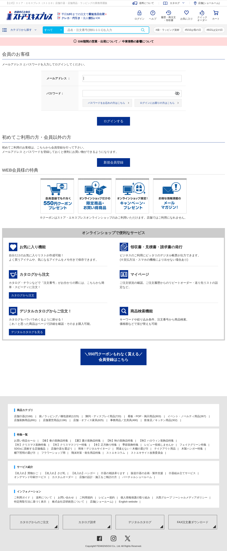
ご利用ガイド (22, 497)
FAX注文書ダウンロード (192, 522)
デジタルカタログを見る (27, 332)
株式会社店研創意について (68, 501)
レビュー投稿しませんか (159, 444)
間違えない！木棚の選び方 (132, 448)
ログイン (139, 18)
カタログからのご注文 (34, 522)
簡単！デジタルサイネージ (94, 448)
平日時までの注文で (84, 14)
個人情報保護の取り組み (135, 497)
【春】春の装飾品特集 (54, 440)
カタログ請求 (87, 522)
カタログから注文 (22, 295)
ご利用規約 (86, 497)
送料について (44, 497)
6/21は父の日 (215, 29)
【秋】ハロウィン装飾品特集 (156, 440)
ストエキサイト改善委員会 (147, 452)
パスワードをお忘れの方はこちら (106, 102)
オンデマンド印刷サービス (30, 477)
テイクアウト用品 (165, 448)
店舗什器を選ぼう (61, 448)
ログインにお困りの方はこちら (157, 102)
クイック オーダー (202, 16)
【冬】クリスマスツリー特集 (69, 444)
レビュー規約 (107, 497)
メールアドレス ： (58, 78)
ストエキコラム (115, 452)
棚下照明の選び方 (24, 452)
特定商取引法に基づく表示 (30, 501)
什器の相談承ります (113, 473)
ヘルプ (152, 18)
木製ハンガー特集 (192, 448)
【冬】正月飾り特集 (105, 444)
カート (216, 18)
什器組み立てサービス (182, 473)
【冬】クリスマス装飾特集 (30, 444)
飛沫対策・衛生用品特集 (86, 452)
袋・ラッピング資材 (168, 29)
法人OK (80, 18)
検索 (143, 30)
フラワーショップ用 (53, 452)
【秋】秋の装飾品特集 (119, 440)
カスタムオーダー (62, 477)
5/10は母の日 (193, 29)
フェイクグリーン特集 (193, 444)
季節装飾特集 (130, 444)
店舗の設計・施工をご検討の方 (98, 477)
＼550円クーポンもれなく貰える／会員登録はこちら (113, 357)
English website (128, 501)
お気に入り (186, 18)
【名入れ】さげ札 (54, 473)
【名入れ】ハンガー (83, 473)
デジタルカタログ (139, 522)
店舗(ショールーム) (101, 501)
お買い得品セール (24, 440)
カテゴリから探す (21, 29)
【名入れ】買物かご (26, 473)
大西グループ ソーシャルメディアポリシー (182, 497)
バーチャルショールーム (137, 477)
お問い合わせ (66, 497)
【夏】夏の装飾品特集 (87, 440)
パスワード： (55, 93)
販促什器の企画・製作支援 (147, 473)
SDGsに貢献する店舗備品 (29, 448)
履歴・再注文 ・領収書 (168, 19)
